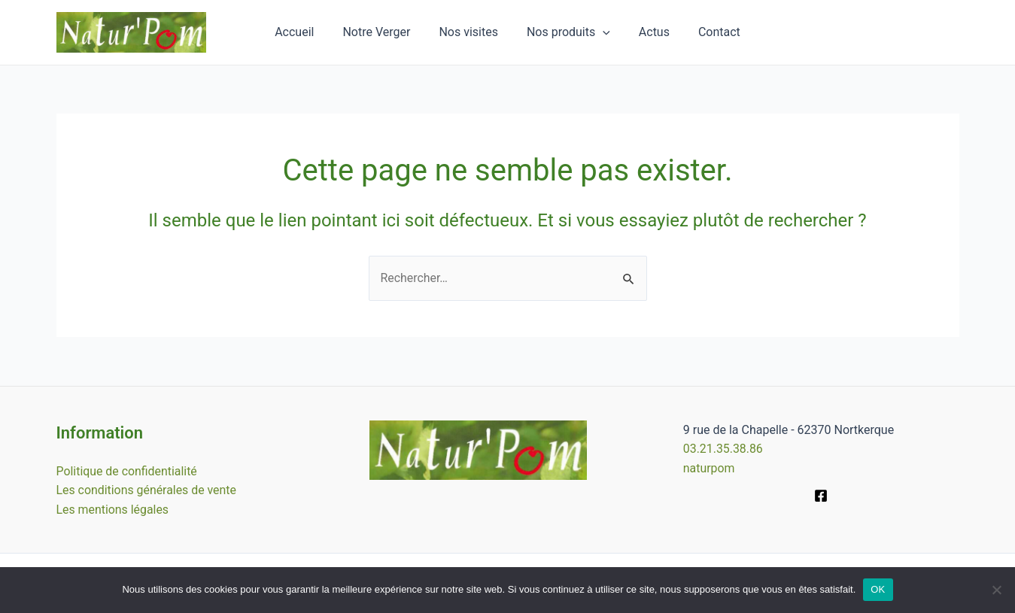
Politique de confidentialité (127, 470)
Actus (647, 32)
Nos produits (566, 32)
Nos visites (470, 32)
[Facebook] (821, 495)
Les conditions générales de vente (147, 490)
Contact (708, 32)
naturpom (709, 467)
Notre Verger (383, 32)
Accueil (305, 32)
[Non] (996, 589)
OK (878, 589)
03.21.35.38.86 (723, 449)
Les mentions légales (113, 509)
